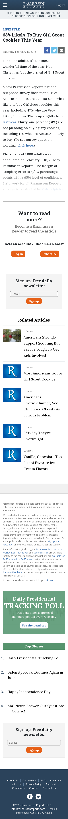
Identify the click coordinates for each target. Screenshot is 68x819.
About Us (12, 780)
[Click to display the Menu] (5, 5)
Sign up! (34, 301)
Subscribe (50, 254)
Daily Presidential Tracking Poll (34, 658)
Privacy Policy (33, 784)
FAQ (43, 780)
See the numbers (34, 625)
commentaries (41, 552)
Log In (60, 5)
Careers (33, 788)
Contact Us (49, 788)
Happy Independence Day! (29, 692)
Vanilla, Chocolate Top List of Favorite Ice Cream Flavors (43, 463)
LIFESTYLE (11, 29)
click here (25, 145)
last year (9, 122)
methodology (43, 195)
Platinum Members (12, 572)
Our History (29, 780)
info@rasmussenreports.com (28, 809)
